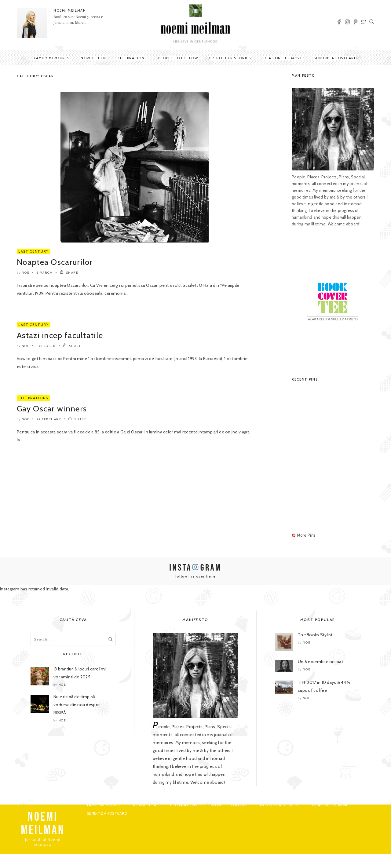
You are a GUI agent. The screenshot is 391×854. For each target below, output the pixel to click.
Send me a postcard (335, 58)
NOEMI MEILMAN (69, 10)
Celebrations (132, 58)
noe (26, 273)
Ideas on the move (282, 58)
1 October (46, 346)
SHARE (69, 273)
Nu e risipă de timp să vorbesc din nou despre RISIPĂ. (76, 704)
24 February (49, 419)
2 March (45, 273)
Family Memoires (52, 58)
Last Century (33, 251)
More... (80, 22)
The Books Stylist (315, 634)
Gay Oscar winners (52, 409)
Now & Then (93, 58)
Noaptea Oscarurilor (55, 262)
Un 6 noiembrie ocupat (320, 661)
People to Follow (178, 58)
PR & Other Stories (230, 58)
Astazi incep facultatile (60, 335)
